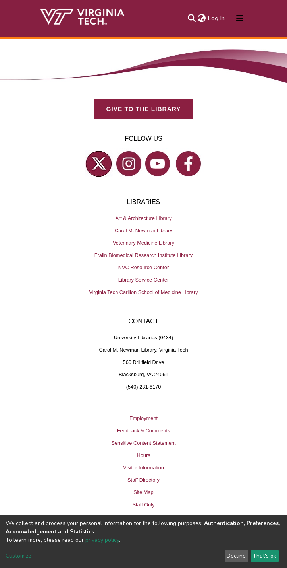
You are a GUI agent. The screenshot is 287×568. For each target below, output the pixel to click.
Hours (143, 455)
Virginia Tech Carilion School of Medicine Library (143, 292)
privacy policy (102, 540)
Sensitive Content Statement (143, 443)
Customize (18, 556)
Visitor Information (143, 468)
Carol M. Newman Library (143, 230)
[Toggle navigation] (240, 18)
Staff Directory (143, 480)
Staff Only (144, 505)
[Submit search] (192, 18)
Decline (236, 556)
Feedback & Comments (143, 431)
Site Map (143, 492)
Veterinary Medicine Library (143, 243)
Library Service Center (143, 280)
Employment (143, 418)
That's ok (264, 556)
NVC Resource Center (143, 267)
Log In (216, 18)
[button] (202, 18)
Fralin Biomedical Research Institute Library (143, 255)
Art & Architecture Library (143, 218)
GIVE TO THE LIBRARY (143, 108)
